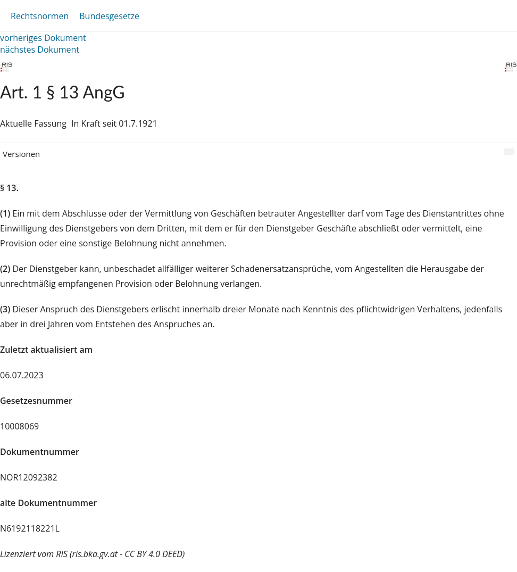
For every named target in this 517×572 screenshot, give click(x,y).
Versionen (21, 153)
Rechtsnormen (40, 16)
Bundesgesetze (109, 16)
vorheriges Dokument (43, 38)
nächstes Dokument (39, 49)
